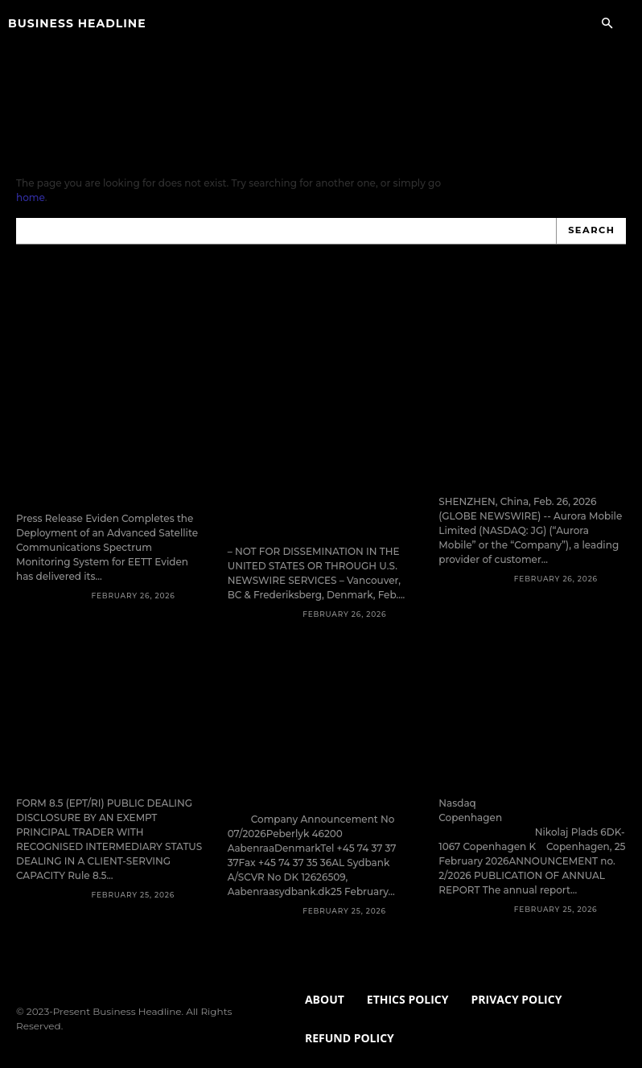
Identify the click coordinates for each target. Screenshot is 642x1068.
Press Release (50, 564)
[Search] (592, 231)
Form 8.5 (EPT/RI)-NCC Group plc (107, 732)
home (30, 197)
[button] (606, 24)
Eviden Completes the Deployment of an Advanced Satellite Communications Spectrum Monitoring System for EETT (109, 439)
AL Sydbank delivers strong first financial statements (314, 732)
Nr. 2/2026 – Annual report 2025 (520, 732)
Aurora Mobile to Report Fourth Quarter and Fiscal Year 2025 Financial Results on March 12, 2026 (524, 432)
